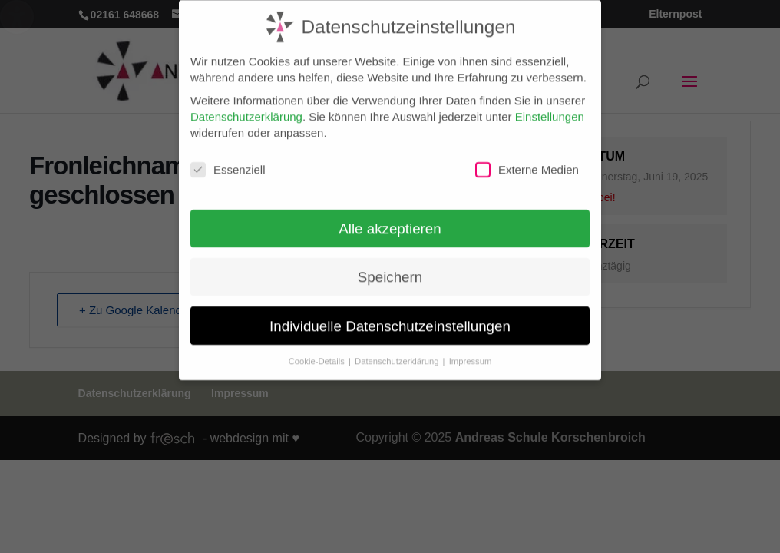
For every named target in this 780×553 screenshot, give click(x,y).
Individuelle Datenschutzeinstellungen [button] (390, 318)
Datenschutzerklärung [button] (398, 353)
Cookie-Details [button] (318, 353)
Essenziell (228, 162)
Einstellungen (549, 108)
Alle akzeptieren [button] (390, 221)
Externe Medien (527, 162)
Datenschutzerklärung (246, 108)
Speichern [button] (390, 269)
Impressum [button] (470, 353)
